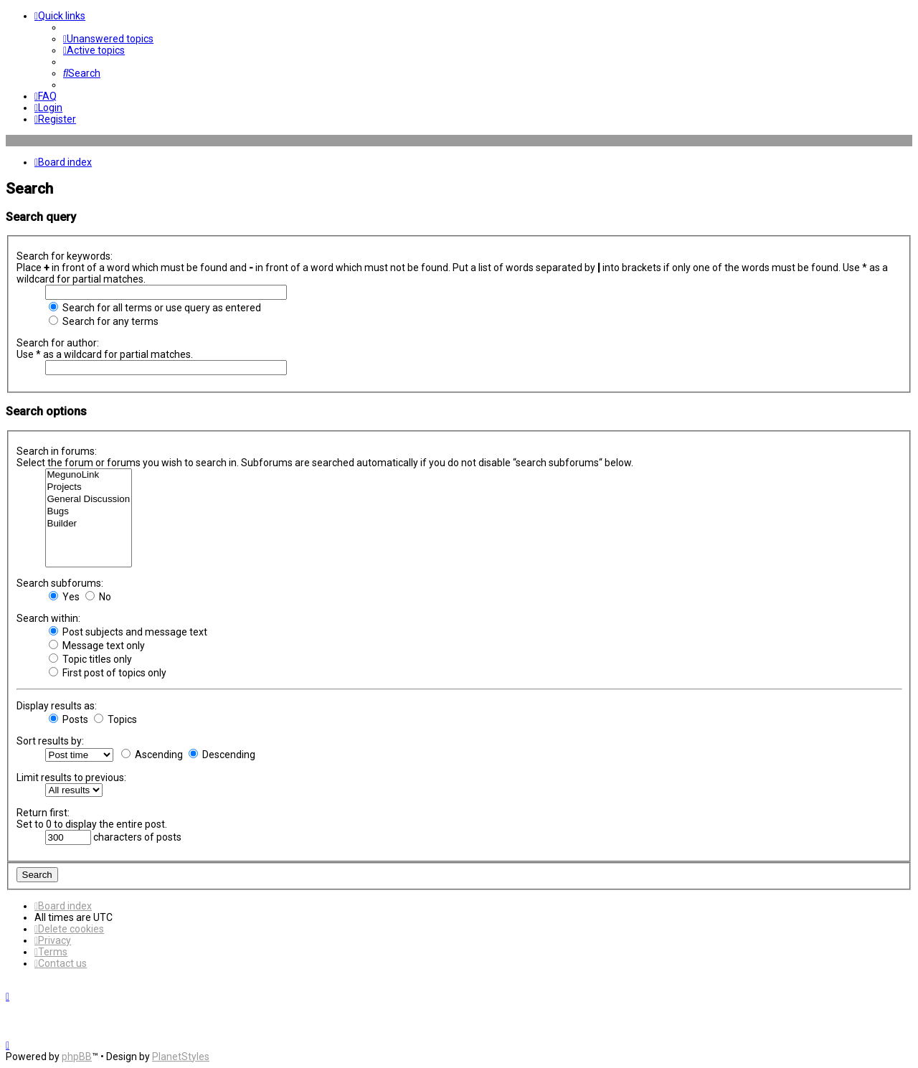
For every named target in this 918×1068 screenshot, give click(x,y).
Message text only (97, 645)
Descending (222, 754)
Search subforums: (59, 583)
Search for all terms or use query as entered (155, 307)
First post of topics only (107, 673)
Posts (68, 719)
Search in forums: (56, 451)
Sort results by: (50, 741)
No (98, 596)
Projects (89, 487)
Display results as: (56, 706)
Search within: (48, 618)
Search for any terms (103, 321)
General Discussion (89, 499)
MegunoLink (89, 475)
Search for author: (57, 343)
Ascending (152, 754)
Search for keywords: (64, 256)
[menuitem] (108, 38)
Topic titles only (90, 659)
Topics (115, 719)
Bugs (89, 512)
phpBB (77, 1056)
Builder (89, 524)
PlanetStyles (180, 1056)
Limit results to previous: (71, 777)
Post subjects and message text (128, 632)
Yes (64, 596)
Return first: (43, 812)
